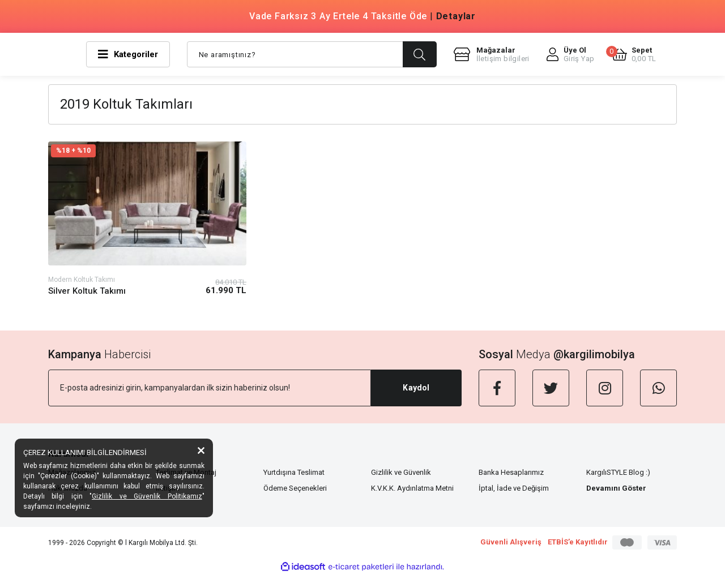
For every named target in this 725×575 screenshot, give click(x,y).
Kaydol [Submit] (416, 387)
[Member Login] (571, 54)
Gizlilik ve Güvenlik (401, 472)
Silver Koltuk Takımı (87, 291)
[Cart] (634, 54)
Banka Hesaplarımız (511, 472)
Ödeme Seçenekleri (295, 488)
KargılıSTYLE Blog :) (618, 472)
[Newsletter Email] (209, 388)
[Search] (312, 54)
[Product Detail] (147, 150)
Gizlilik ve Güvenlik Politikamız (147, 496)
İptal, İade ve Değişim (514, 488)
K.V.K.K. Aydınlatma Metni (412, 488)
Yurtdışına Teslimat (294, 472)
